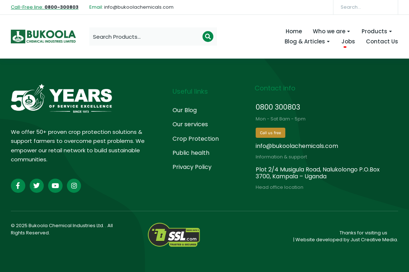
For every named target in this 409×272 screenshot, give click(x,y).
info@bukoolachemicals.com (297, 146)
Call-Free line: (44, 7)
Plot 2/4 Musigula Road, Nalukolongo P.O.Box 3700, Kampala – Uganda (318, 172)
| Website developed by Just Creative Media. (345, 239)
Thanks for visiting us (363, 232)
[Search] (387, 7)
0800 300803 (278, 107)
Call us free (270, 133)
